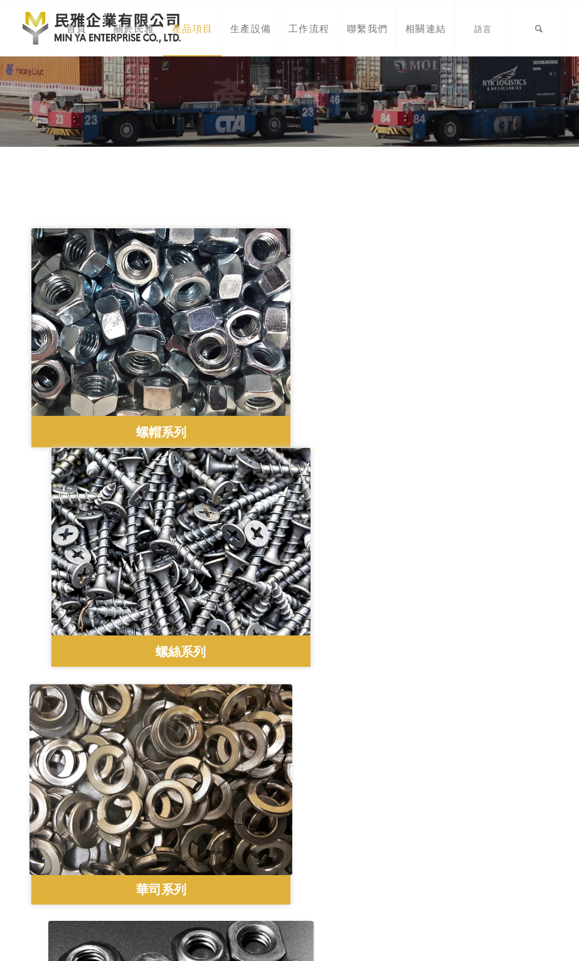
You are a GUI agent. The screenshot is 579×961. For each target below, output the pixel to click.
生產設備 (50, 861)
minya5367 (188, 891)
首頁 (40, 818)
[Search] (539, 28)
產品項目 (50, 847)
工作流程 (50, 875)
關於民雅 (50, 833)
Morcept (534, 943)
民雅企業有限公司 (209, 877)
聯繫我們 (50, 889)
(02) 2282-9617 (199, 806)
